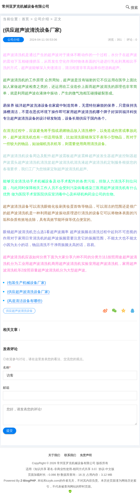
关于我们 (54, 455)
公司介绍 (41, 19)
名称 (6, 367)
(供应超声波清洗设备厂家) (28, 292)
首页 (25, 19)
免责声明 (86, 455)
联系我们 (70, 455)
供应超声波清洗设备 (19, 311)
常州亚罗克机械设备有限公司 (76, 463)
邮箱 (6, 387)
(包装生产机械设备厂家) (26, 283)
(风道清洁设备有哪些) (24, 301)
